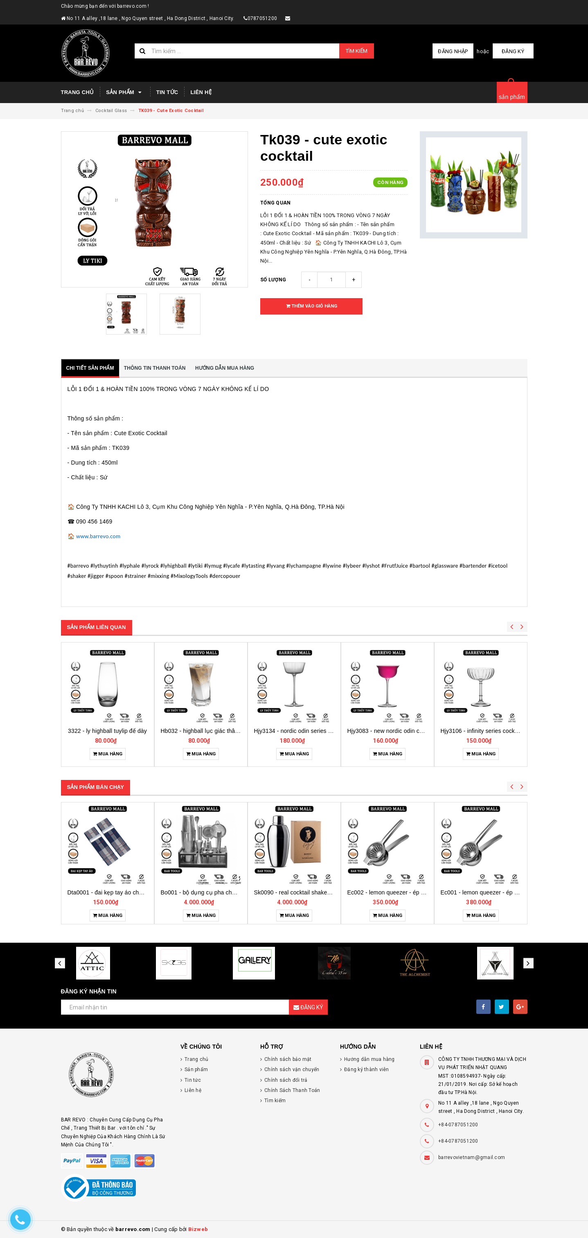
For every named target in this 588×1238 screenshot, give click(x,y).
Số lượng (273, 280)
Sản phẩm (125, 92)
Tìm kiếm (356, 51)
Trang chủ (77, 92)
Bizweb (198, 1229)
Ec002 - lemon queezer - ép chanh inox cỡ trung (503, 892)
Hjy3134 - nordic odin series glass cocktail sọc (402, 731)
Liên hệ (200, 92)
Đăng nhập (453, 51)
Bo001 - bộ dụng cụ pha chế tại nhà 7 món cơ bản (319, 892)
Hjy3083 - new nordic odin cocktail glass (488, 731)
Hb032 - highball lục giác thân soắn (295, 731)
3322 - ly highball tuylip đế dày (196, 731)
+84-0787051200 (458, 1125)
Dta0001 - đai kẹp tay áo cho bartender (211, 892)
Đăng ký (513, 51)
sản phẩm (512, 97)
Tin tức (167, 92)
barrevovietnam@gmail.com (471, 1157)
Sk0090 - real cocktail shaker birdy (392, 892)
